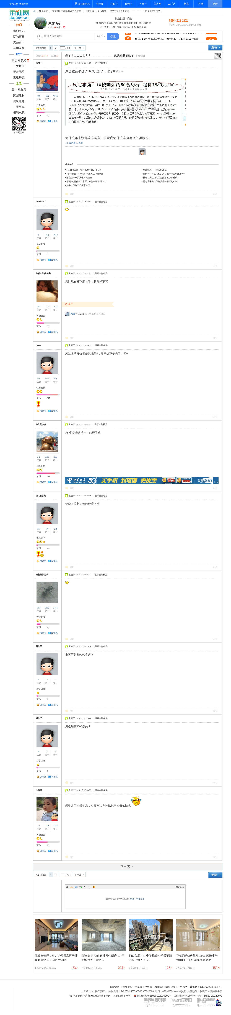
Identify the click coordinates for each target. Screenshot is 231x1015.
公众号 (114, 3)
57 (39, 825)
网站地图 (115, 987)
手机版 (138, 987)
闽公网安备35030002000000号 (154, 995)
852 (47, 235)
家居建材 (19, 95)
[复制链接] (140, 56)
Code (89, 887)
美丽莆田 (19, 42)
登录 (215, 3)
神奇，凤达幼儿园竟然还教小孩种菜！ (161, 177)
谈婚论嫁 (19, 48)
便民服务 (19, 101)
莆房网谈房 (19, 60)
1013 (55, 235)
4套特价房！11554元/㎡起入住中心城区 (84, 173)
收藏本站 (23, 4)
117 (38, 529)
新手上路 (41, 688)
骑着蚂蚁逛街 (42, 574)
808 (47, 96)
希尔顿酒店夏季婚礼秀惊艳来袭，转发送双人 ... (168, 36)
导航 (200, 3)
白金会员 (41, 105)
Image (76, 887)
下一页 (78, 48)
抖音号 (143, 3)
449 (38, 378)
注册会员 (140, 899)
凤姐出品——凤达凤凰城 (155, 169)
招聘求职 (19, 112)
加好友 (43, 121)
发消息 (54, 121)
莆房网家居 (19, 89)
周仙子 (39, 646)
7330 (55, 96)
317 (47, 306)
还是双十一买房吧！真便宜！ (80, 177)
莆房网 (157, 3)
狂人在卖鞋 (41, 495)
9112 (47, 608)
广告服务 (183, 987)
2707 (47, 457)
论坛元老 (41, 538)
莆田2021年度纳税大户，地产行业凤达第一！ (164, 173)
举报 (215, 194)
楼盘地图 (19, 71)
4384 (55, 825)
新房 (186, 3)
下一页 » (127, 866)
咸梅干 (39, 63)
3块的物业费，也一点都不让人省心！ (84, 169)
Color (71, 887)
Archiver (158, 987)
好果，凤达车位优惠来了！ (79, 185)
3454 (55, 608)
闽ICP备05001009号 (210, 987)
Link (80, 887)
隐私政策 (170, 987)
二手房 (172, 3)
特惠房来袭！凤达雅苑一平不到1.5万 (160, 181)
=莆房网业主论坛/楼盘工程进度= (66, 11)
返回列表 (41, 48)
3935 (47, 378)
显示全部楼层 (101, 63)
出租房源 (19, 77)
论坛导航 (43, 11)
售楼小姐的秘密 (43, 273)
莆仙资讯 (19, 30)
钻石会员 (41, 387)
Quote (85, 887)
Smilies (94, 887)
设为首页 (13, 4)
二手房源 (19, 66)
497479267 (40, 201)
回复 (72, 194)
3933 (55, 306)
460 (47, 825)
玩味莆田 (19, 36)
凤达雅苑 (102, 11)
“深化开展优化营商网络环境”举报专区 (90, 995)
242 (38, 457)
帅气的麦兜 (41, 424)
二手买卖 (19, 106)
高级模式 (179, 887)
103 (38, 306)
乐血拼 (39, 790)
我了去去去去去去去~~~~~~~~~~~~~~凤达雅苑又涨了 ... (136, 11)
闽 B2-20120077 (213, 995)
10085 (38, 345)
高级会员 (41, 244)
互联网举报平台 (122, 995)
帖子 (99, 36)
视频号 (128, 3)
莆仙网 (34, 12)
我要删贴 (128, 987)
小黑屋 (148, 987)
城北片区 (89, 11)
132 (38, 96)
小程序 (99, 3)
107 (38, 608)
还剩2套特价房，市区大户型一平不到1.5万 (86, 181)
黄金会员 (41, 316)
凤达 (80, 143)
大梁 (73, 314)
